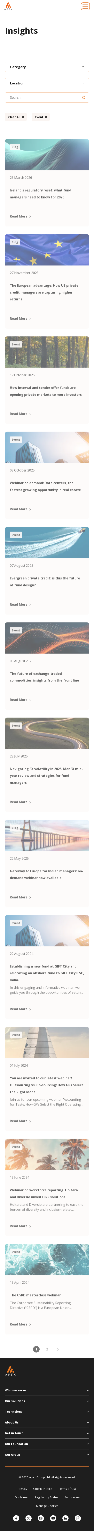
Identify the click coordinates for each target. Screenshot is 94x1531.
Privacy (22, 1489)
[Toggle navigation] (85, 6)
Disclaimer (22, 1497)
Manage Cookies (47, 1506)
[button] (47, 1392)
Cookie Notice (42, 1489)
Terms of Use (67, 1489)
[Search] (83, 97)
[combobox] (47, 67)
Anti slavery (72, 1497)
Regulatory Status (46, 1497)
